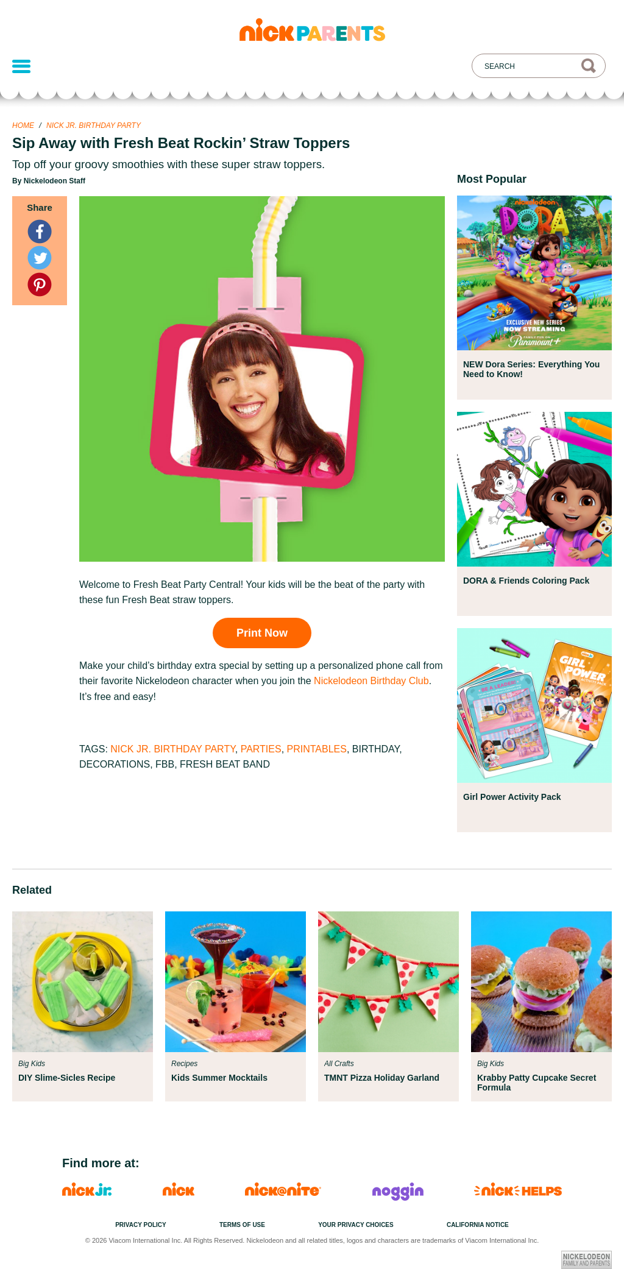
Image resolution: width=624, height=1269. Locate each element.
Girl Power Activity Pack (512, 797)
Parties (261, 749)
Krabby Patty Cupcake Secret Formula (536, 1082)
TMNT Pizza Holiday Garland (381, 1078)
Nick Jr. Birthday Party (93, 125)
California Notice (478, 1224)
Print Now (262, 633)
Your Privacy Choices (356, 1224)
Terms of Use (242, 1224)
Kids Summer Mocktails (219, 1078)
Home (23, 125)
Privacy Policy (140, 1224)
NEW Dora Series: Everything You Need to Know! (531, 369)
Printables (317, 749)
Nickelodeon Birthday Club (371, 681)
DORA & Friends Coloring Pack (526, 580)
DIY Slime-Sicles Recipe (66, 1078)
